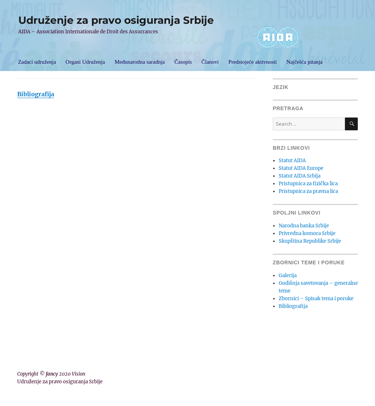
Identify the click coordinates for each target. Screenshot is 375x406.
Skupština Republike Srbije (310, 241)
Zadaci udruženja (37, 62)
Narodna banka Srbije (304, 226)
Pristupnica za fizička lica (308, 183)
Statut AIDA (292, 160)
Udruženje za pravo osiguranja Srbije (116, 20)
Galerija (288, 275)
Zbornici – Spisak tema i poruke (316, 298)
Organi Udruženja (85, 62)
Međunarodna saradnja (140, 62)
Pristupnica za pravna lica (308, 191)
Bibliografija (35, 94)
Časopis (183, 62)
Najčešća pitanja (304, 62)
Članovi (210, 62)
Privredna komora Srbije (307, 233)
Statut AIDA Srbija (299, 176)
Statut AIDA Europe (301, 168)
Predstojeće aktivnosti (253, 62)
